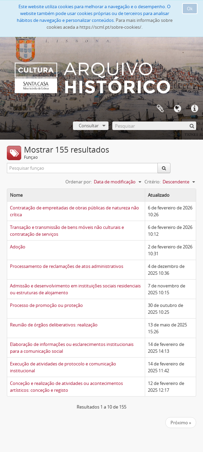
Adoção (17, 247)
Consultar (89, 125)
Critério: (152, 182)
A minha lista (160, 108)
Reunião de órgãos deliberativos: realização (54, 325)
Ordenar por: (78, 182)
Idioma (177, 108)
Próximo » (180, 422)
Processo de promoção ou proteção (46, 305)
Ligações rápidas (194, 108)
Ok (190, 8)
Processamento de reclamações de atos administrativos (66, 266)
